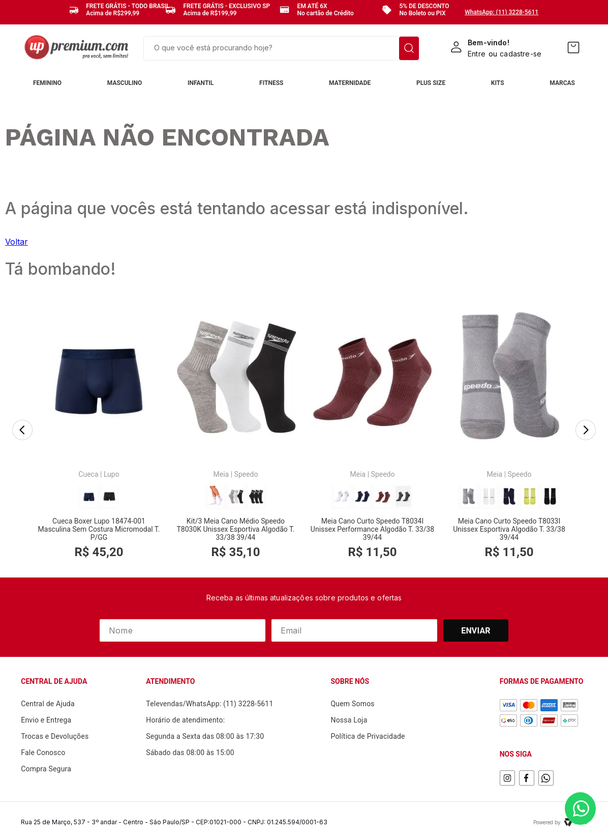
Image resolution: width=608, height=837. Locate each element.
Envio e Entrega (46, 720)
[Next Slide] (585, 431)
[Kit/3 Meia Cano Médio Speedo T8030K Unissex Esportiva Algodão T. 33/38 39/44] (235, 430)
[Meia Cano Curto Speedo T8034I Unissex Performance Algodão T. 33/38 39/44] (372, 430)
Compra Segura (46, 769)
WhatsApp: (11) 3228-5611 (501, 12)
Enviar (476, 631)
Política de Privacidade (367, 736)
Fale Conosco (43, 752)
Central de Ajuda (48, 704)
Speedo (246, 474)
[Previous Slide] (22, 431)
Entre (476, 53)
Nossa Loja (348, 720)
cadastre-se (520, 53)
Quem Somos (352, 704)
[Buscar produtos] (409, 48)
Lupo (111, 474)
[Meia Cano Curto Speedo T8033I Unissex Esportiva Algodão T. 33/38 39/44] (509, 430)
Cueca (88, 474)
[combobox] (281, 48)
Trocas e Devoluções (54, 736)
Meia (221, 474)
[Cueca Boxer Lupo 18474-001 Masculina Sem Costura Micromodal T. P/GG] (99, 430)
